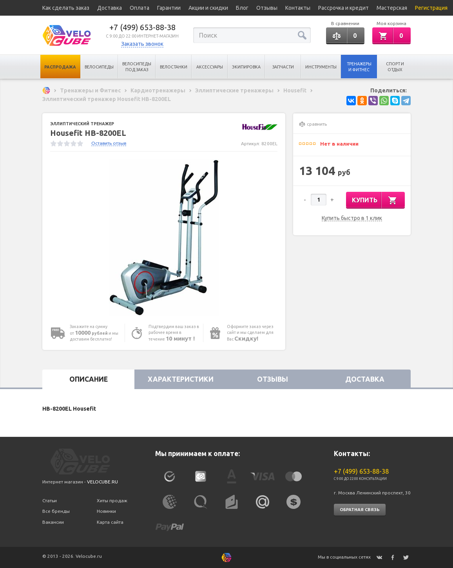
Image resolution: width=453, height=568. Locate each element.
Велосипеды (99, 67)
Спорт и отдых (395, 66)
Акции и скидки (208, 8)
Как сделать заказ (65, 8)
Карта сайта (110, 522)
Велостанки (173, 67)
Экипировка (246, 67)
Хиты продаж (112, 500)
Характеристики (181, 379)
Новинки (106, 511)
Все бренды (56, 511)
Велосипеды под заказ (136, 66)
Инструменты (321, 67)
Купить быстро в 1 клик (352, 218)
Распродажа (60, 67)
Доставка (109, 8)
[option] (163, 237)
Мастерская (392, 8)
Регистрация (431, 8)
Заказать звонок (142, 44)
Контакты (297, 8)
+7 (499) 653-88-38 (142, 27)
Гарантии (169, 8)
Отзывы (266, 8)
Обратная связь (360, 509)
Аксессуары (209, 67)
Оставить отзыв (108, 143)
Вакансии (53, 522)
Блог (242, 8)
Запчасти (283, 67)
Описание (88, 379)
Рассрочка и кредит (343, 8)
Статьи (49, 500)
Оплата (139, 8)
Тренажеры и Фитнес (359, 66)
